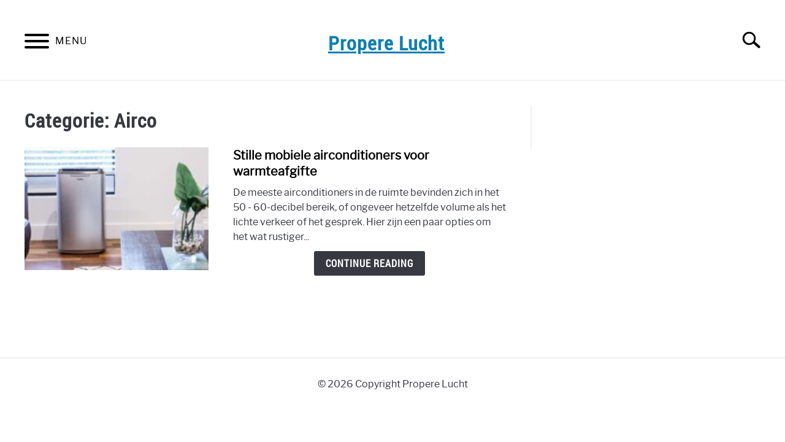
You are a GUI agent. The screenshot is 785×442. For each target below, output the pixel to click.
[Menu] (36, 43)
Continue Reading (369, 263)
